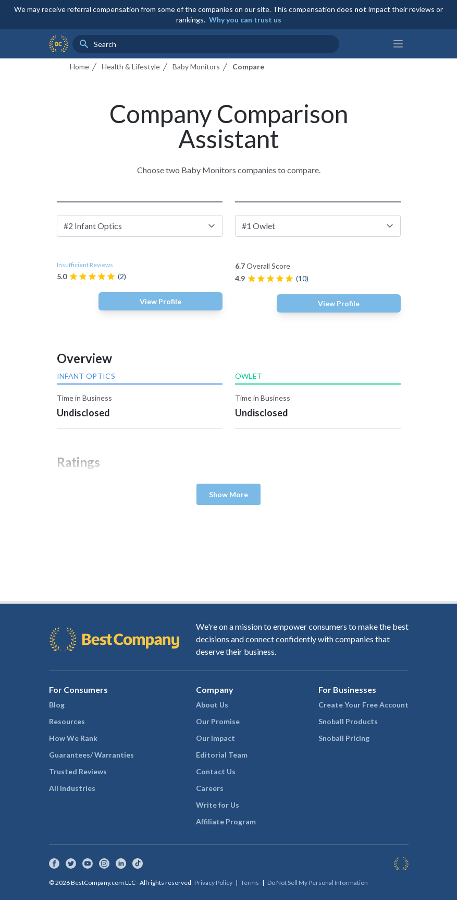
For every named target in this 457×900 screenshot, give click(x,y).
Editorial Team (222, 754)
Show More (228, 494)
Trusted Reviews (78, 771)
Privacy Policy (213, 882)
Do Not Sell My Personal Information (317, 882)
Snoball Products (348, 721)
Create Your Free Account (363, 704)
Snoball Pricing (343, 738)
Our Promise (218, 721)
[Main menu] (398, 43)
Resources (67, 721)
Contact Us (216, 771)
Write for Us (217, 804)
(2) (122, 276)
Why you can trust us (245, 19)
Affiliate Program (226, 821)
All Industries (72, 788)
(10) (302, 278)
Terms (250, 882)
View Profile (160, 301)
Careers (210, 788)
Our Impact (215, 738)
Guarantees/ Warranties (91, 754)
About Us (212, 704)
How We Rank (73, 738)
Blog (57, 704)
